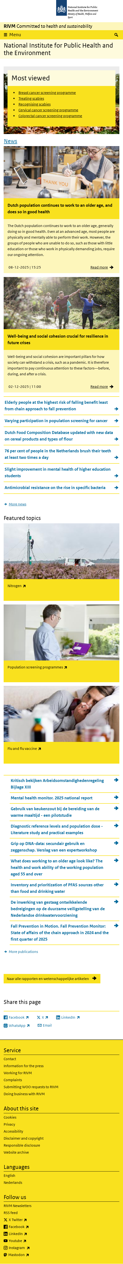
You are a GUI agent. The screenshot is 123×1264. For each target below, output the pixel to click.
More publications (23, 951)
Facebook (31, 1227)
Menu (15, 34)
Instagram (32, 1248)
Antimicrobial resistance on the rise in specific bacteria (55, 487)
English (9, 1175)
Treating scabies (31, 98)
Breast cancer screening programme (47, 92)
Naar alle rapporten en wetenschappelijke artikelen (48, 978)
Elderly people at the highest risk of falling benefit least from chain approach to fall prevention (56, 406)
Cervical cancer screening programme (48, 110)
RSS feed (11, 1212)
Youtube (30, 1241)
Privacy (9, 1124)
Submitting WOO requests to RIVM (31, 1087)
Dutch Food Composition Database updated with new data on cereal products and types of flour (59, 436)
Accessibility (13, 1131)
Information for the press (24, 1066)
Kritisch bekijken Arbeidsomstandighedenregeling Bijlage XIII (57, 784)
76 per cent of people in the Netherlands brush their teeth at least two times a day (58, 454)
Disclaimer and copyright (24, 1138)
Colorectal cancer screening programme (50, 116)
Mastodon (31, 1255)
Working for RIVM (18, 1073)
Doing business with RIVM (24, 1094)
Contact (10, 1059)
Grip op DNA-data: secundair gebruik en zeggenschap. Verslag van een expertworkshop (54, 847)
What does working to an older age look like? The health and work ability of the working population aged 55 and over (57, 867)
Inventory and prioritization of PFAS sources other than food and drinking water (57, 888)
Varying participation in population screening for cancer (56, 420)
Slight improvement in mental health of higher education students (58, 472)
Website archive (16, 1152)
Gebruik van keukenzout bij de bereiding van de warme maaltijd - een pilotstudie (55, 812)
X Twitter (31, 1220)
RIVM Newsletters (17, 1205)
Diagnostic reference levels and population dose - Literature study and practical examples (57, 829)
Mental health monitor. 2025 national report (51, 798)
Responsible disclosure (22, 1145)
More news (17, 504)
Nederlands (13, 1182)
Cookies (10, 1117)
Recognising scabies (34, 104)
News (10, 141)
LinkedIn (31, 1234)
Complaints (13, 1080)
